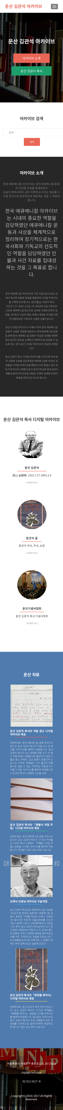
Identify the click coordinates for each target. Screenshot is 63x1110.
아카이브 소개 (31, 58)
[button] (4, 864)
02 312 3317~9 (31, 1085)
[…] (49, 777)
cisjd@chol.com (31, 1076)
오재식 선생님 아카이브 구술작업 (28, 905)
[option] (31, 862)
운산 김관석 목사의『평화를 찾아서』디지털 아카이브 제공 (31, 1000)
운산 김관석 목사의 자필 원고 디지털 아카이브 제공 (31, 736)
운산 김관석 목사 (31, 71)
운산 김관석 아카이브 (23, 6)
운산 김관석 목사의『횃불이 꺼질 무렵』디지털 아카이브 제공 (31, 830)
